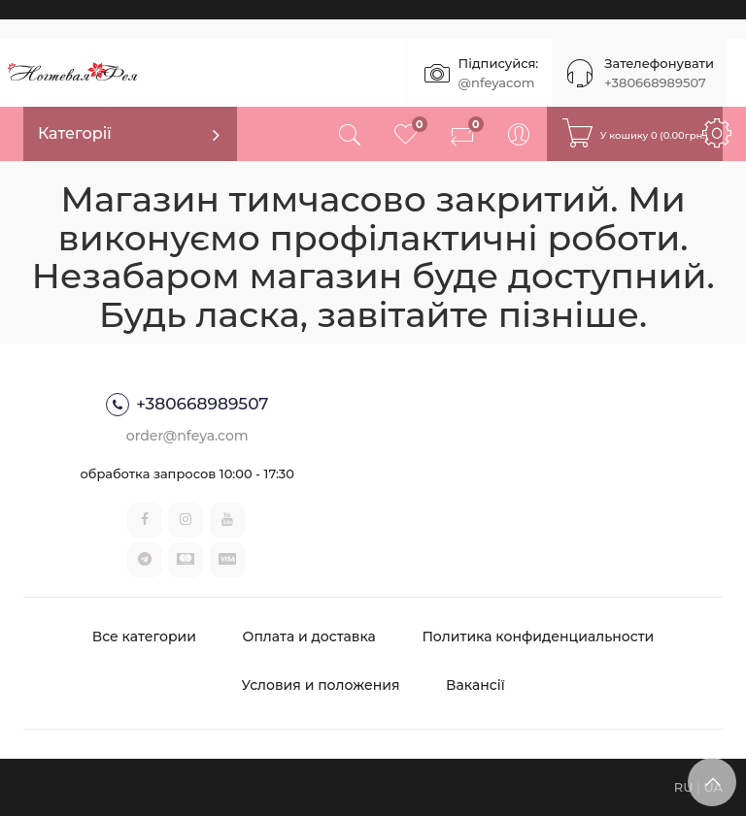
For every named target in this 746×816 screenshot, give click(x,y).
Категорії (75, 133)
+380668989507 (654, 82)
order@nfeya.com (187, 435)
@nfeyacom (496, 82)
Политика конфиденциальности (538, 636)
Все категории (144, 636)
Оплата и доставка (309, 636)
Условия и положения (320, 685)
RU (684, 787)
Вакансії (475, 685)
